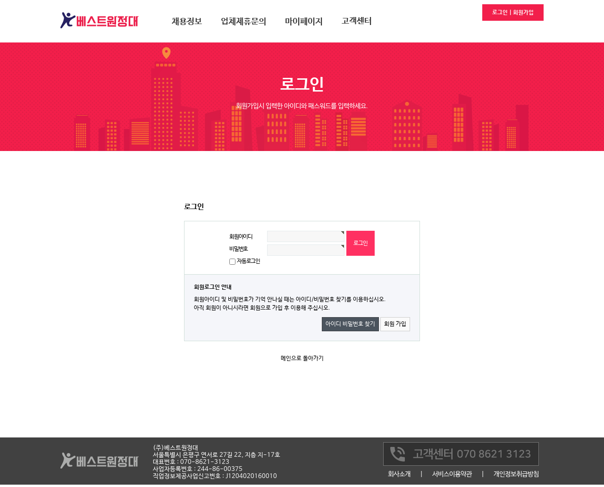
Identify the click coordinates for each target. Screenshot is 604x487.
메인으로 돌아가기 (302, 358)
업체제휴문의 (243, 21)
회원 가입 (395, 324)
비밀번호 (238, 249)
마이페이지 (304, 21)
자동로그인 (248, 261)
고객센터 (357, 21)
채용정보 (187, 21)
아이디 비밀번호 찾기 (350, 324)
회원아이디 (240, 237)
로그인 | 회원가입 (513, 12)
